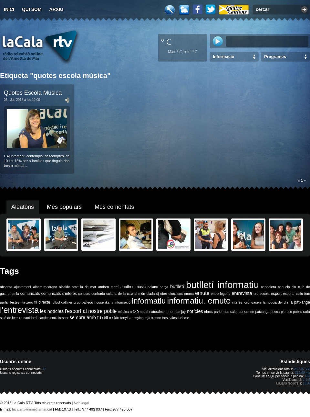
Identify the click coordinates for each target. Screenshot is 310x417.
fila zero (27, 302)
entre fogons (220, 294)
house (99, 302)
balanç (153, 287)
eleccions (176, 294)
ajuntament (22, 287)
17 (44, 369)
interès (237, 302)
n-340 (134, 312)
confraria (98, 294)
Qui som (32, 9)
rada (306, 312)
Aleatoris (22, 207)
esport (276, 293)
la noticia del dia (275, 302)
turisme (183, 318)
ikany (109, 302)
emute (202, 293)
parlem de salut (225, 312)
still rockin (110, 317)
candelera (268, 287)
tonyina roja (141, 318)
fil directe (42, 302)
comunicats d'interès (59, 293)
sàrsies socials (49, 318)
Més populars (64, 207)
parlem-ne (246, 312)
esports (288, 294)
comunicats (30, 293)
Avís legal (81, 403)
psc (289, 312)
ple (283, 312)
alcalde (64, 287)
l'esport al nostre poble (91, 311)
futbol (55, 302)
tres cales (169, 318)
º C (166, 41)
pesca (275, 312)
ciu (294, 287)
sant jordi (30, 318)
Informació (223, 56)
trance (156, 318)
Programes (275, 56)
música (123, 312)
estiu (299, 294)
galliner (66, 302)
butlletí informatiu (222, 284)
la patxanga (300, 302)
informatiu (149, 300)
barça (164, 287)
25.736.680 (302, 369)
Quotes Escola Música (33, 93)
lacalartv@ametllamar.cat (32, 409)
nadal (144, 312)
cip (287, 287)
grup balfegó (83, 302)
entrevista (242, 293)
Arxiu (56, 9)
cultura (111, 294)
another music (133, 287)
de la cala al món (131, 294)
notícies (195, 311)
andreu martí (108, 287)
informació (122, 302)
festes (14, 302)
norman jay (177, 312)
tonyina (125, 318)
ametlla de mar (84, 287)
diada (150, 294)
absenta (6, 287)
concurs (84, 294)
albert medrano (45, 287)
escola (265, 294)
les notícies (52, 311)
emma (189, 294)
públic (297, 312)
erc (255, 294)
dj (157, 294)
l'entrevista (19, 310)
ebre (163, 294)
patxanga (262, 312)
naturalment (158, 312)
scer (65, 318)
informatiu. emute (199, 300)
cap (281, 287)
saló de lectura (11, 318)
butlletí (177, 286)
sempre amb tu (85, 317)
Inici (9, 9)
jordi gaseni (252, 302)
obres (208, 312)
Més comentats (114, 207)
